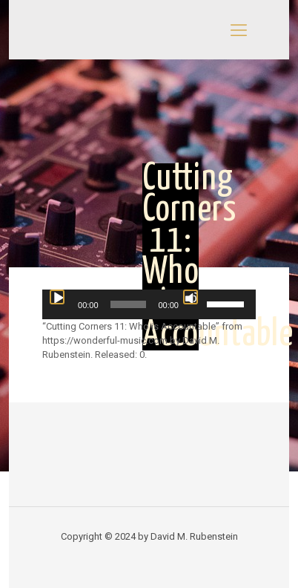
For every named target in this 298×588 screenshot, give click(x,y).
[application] (149, 304)
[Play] (57, 297)
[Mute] (190, 297)
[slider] (128, 304)
